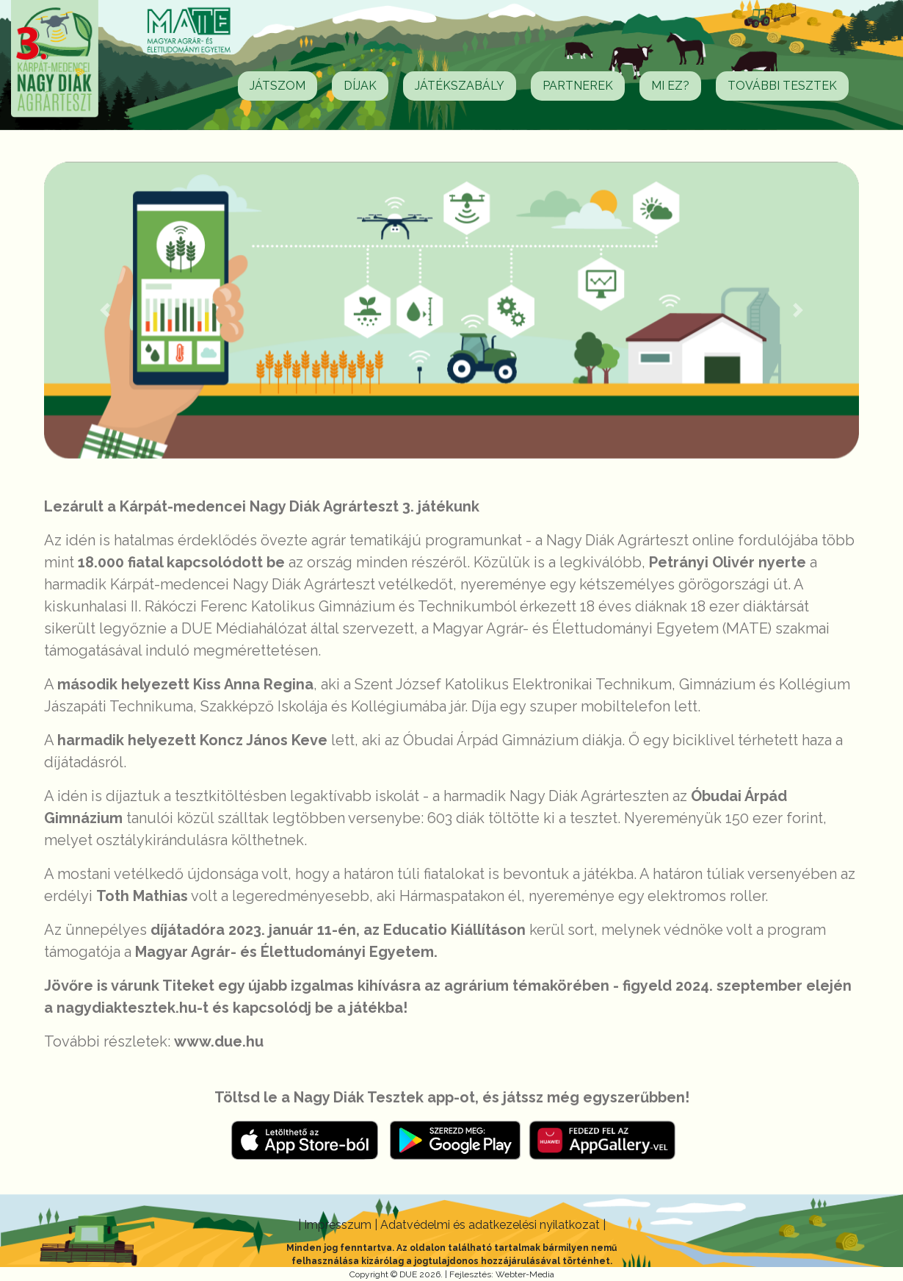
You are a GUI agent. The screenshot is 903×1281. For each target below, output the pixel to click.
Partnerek (578, 86)
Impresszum (339, 1225)
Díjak (360, 86)
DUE (408, 1274)
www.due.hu (219, 1041)
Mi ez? (670, 86)
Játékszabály (459, 86)
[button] (105, 310)
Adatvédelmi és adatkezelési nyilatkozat (491, 1225)
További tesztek (782, 86)
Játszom (277, 86)
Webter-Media (525, 1274)
